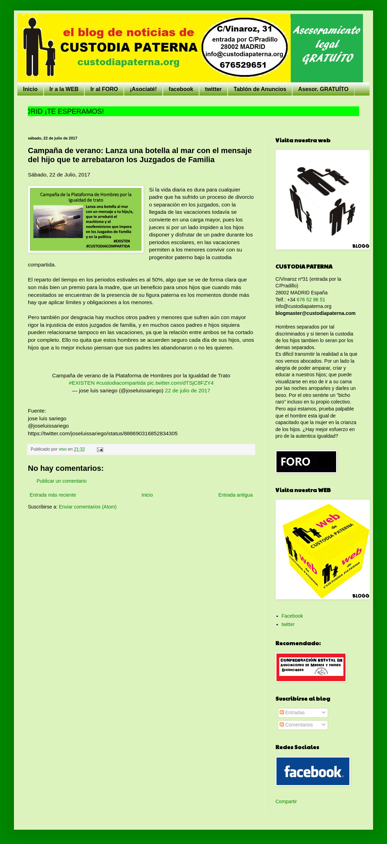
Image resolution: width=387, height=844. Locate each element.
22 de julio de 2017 (187, 390)
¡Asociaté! (143, 89)
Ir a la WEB (64, 89)
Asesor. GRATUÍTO (323, 89)
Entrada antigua (235, 495)
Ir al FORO (104, 89)
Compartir (286, 801)
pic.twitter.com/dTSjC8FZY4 (180, 383)
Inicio (30, 89)
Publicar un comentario (61, 481)
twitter (213, 89)
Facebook (292, 616)
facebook (181, 89)
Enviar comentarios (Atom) (88, 507)
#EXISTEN (81, 383)
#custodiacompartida (121, 383)
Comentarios (296, 725)
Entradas (292, 712)
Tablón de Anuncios (260, 89)
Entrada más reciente (53, 495)
